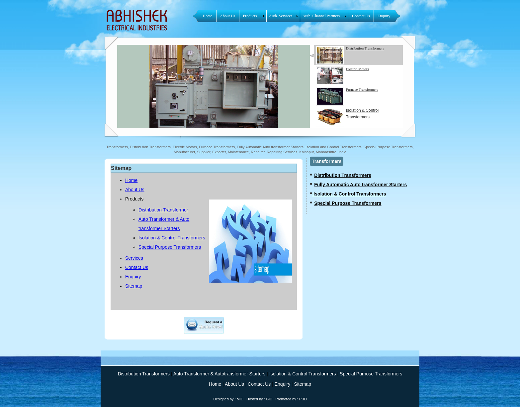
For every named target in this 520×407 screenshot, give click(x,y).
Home (131, 180)
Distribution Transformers (342, 175)
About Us (134, 189)
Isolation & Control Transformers (347, 117)
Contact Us (136, 267)
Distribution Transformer (163, 209)
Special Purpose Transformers (169, 247)
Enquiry (133, 276)
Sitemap (133, 286)
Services (134, 258)
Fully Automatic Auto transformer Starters (360, 184)
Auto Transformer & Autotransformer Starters (219, 373)
